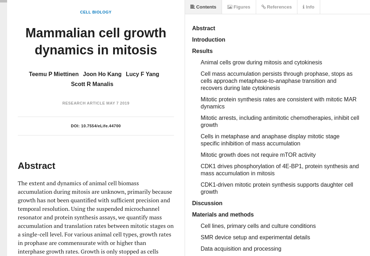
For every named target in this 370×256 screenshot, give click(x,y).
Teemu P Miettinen (54, 74)
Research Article (83, 103)
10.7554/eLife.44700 (101, 126)
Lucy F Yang (142, 74)
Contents (203, 7)
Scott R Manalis (92, 84)
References (276, 7)
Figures (238, 7)
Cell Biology (95, 12)
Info (308, 7)
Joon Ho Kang (102, 74)
